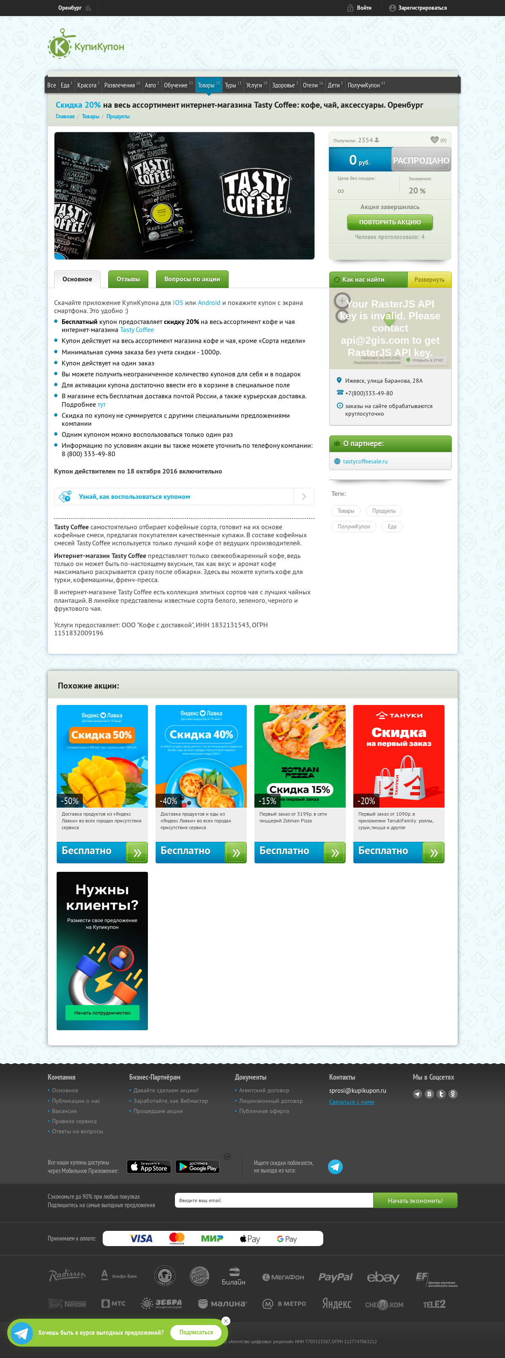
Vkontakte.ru (429, 1094)
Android (210, 302)
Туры (233, 84)
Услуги (257, 84)
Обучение (178, 84)
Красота (88, 84)
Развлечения (122, 84)
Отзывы (128, 279)
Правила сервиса (74, 1121)
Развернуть (430, 279)
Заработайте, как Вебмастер (171, 1101)
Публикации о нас (76, 1101)
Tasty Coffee (137, 329)
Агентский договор (264, 1090)
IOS (179, 302)
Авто (152, 84)
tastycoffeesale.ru (365, 461)
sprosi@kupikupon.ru (357, 1090)
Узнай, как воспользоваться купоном (134, 496)
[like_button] (435, 140)
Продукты (384, 510)
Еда (67, 84)
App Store (149, 1166)
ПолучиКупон (366, 84)
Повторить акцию (390, 222)
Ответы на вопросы (77, 1131)
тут (102, 404)
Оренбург (70, 7)
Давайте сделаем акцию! (166, 1090)
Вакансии (64, 1111)
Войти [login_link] (364, 7)
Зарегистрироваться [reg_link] (423, 7)
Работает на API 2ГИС (381, 358)
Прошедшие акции (158, 1111)
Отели (313, 84)
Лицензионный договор (271, 1101)
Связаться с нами (351, 1101)
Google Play (197, 1166)
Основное (77, 279)
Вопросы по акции (192, 279)
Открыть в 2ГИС (428, 360)
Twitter (441, 1094)
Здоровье (285, 84)
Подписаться (196, 1332)
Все (51, 85)
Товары (209, 84)
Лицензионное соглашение (377, 362)
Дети (335, 84)
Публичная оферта (264, 1111)
